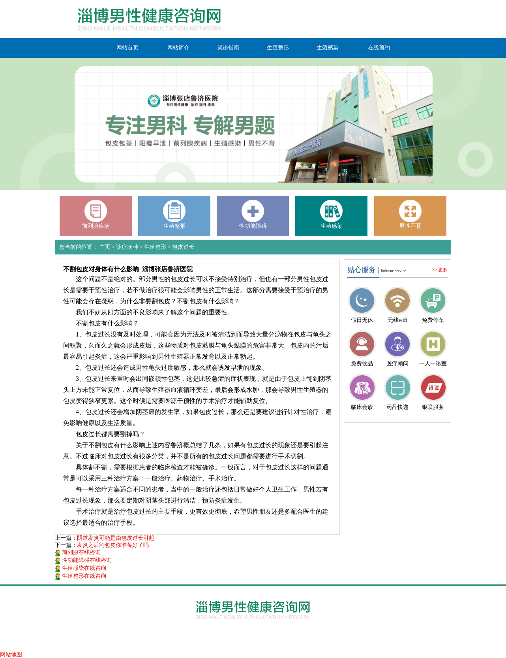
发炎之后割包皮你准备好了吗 (113, 545)
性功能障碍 (253, 226)
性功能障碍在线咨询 (83, 560)
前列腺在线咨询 (78, 552)
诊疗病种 (127, 247)
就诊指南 (228, 48)
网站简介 (178, 48)
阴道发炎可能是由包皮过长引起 (115, 538)
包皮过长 (183, 247)
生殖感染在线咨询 (80, 568)
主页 (105, 247)
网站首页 (127, 48)
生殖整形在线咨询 (80, 576)
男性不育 (410, 226)
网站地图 (11, 655)
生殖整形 (278, 48)
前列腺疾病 (96, 226)
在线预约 (379, 48)
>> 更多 (439, 269)
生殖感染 (328, 48)
